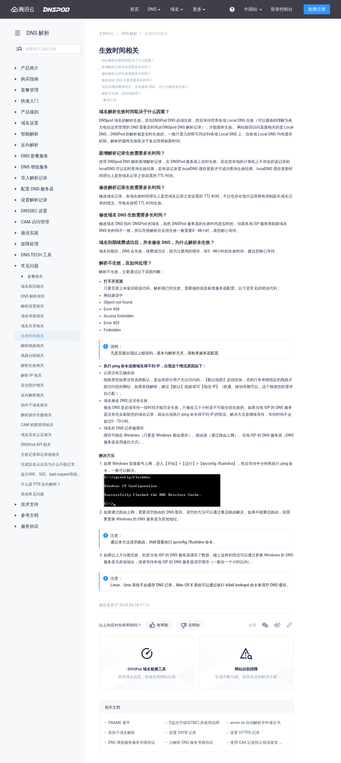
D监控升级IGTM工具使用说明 (194, 722)
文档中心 (106, 33)
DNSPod (56, 9)
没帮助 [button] (194, 625)
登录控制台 (282, 9)
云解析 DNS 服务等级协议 (191, 742)
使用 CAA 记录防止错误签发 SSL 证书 (262, 742)
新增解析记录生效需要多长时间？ (126, 67)
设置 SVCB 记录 (182, 732)
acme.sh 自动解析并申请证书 (255, 722)
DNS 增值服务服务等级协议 (131, 742)
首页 (134, 9)
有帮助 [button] (162, 625)
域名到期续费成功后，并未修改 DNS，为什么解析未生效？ (145, 87)
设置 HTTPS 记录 (245, 732)
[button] (277, 625)
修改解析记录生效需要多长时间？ (126, 74)
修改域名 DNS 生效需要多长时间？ (127, 80)
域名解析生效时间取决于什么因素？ (128, 60)
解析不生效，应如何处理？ (121, 93)
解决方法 (110, 100)
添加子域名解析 (121, 732)
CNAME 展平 (119, 722)
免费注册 (317, 9)
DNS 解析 (129, 33)
